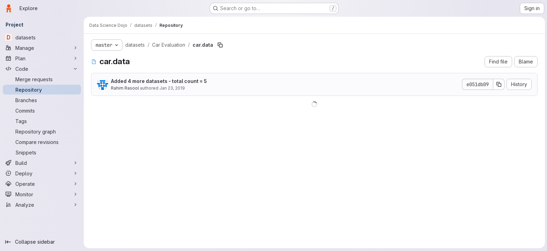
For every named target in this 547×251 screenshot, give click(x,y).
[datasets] (42, 37)
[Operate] (42, 184)
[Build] (42, 163)
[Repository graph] (42, 131)
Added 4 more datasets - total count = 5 (159, 81)
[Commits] (42, 110)
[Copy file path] (219, 45)
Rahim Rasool (124, 88)
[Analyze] (42, 205)
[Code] (42, 69)
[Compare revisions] (42, 142)
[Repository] (42, 89)
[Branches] (42, 100)
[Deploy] (42, 173)
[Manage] (42, 48)
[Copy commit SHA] (498, 84)
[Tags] (42, 121)
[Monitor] (42, 194)
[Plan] (42, 58)
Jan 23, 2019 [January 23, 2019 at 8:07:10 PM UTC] (172, 88)
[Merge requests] (42, 79)
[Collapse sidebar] (42, 242)
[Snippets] (42, 152)
